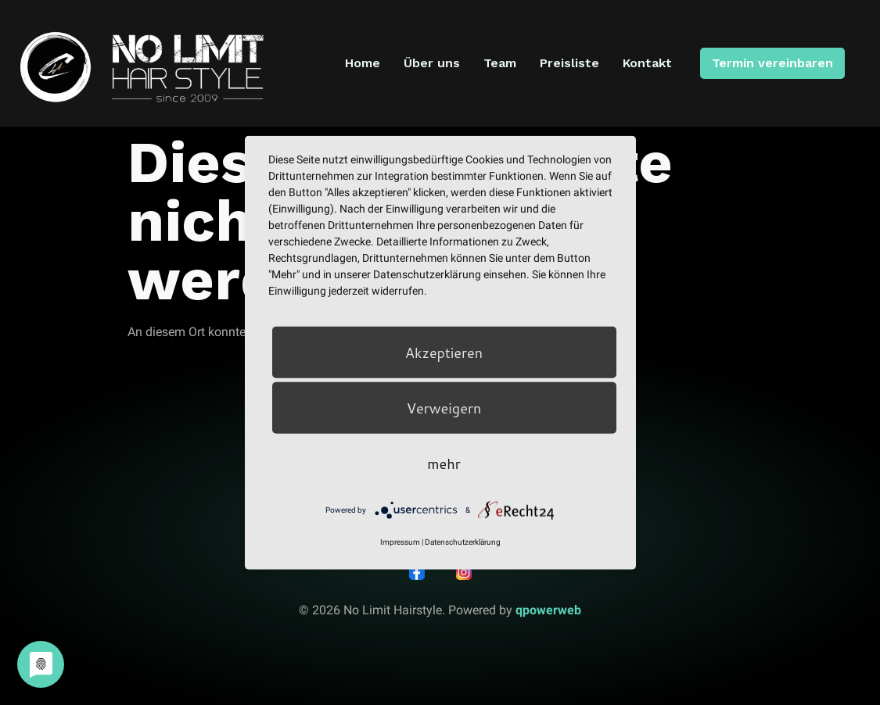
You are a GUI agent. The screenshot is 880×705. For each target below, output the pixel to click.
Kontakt (647, 62)
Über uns (432, 62)
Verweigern (444, 408)
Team (499, 62)
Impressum (400, 542)
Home (362, 62)
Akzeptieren (444, 352)
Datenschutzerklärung (463, 542)
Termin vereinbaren (771, 62)
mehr (443, 463)
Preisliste (569, 62)
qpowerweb (548, 610)
